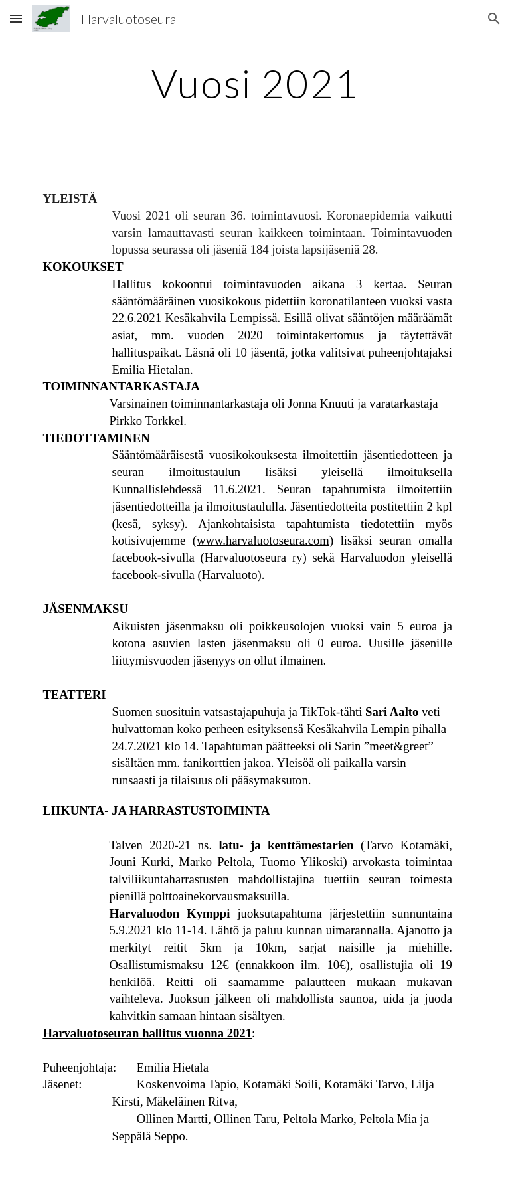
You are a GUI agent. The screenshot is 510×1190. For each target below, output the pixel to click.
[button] (16, 18)
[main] (255, 83)
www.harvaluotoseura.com (263, 540)
